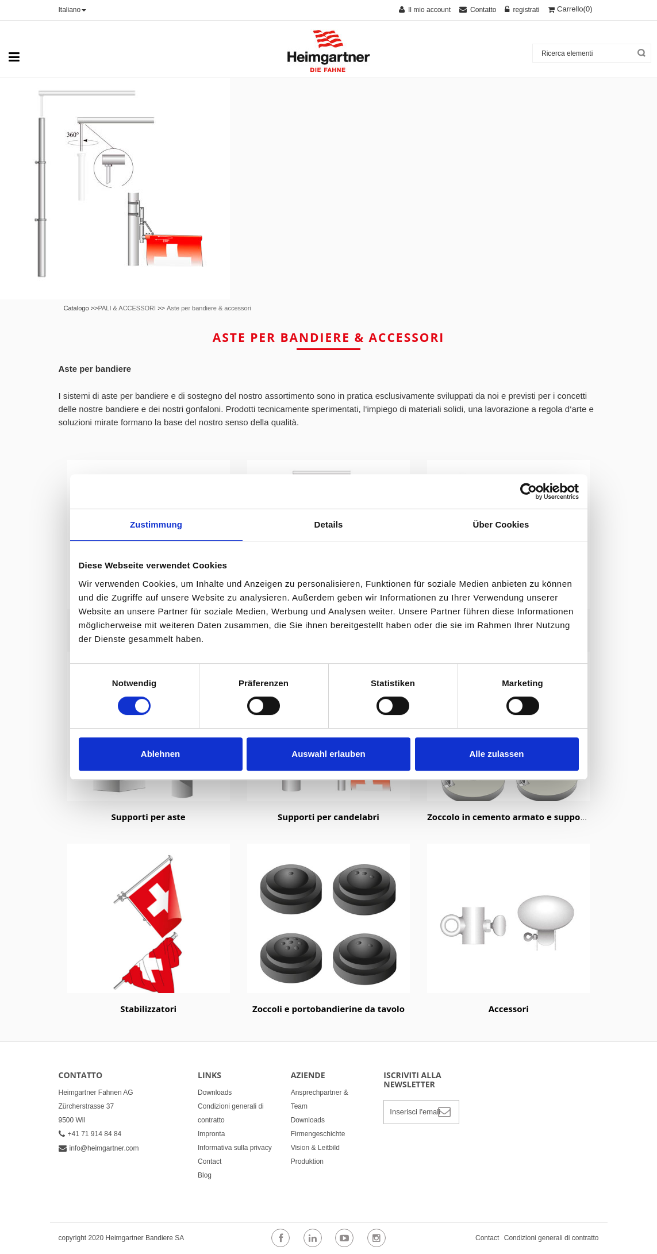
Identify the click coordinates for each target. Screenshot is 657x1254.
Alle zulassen (496, 754)
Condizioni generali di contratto (551, 1238)
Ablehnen (160, 754)
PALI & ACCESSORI (127, 308)
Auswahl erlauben (328, 754)
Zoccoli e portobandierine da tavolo (328, 1008)
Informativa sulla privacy (235, 1148)
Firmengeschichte (318, 1134)
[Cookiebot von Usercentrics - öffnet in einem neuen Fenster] (528, 491)
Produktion (307, 1161)
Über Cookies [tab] (501, 524)
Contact (209, 1161)
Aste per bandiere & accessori (209, 308)
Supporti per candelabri (328, 816)
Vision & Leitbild (315, 1148)
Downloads (215, 1092)
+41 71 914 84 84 (90, 1134)
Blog (205, 1175)
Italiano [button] (73, 10)
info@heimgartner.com (99, 1148)
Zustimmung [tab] (156, 524)
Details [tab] (328, 524)
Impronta (211, 1134)
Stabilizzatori (148, 1008)
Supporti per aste (149, 816)
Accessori (509, 1008)
